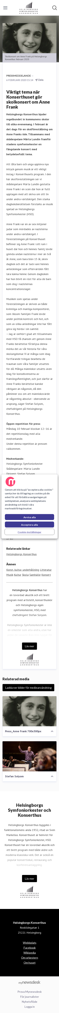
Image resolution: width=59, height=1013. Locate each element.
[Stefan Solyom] (29, 756)
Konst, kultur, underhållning (22, 570)
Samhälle (35, 575)
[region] (29, 507)
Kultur (17, 575)
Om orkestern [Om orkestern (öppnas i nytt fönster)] (29, 957)
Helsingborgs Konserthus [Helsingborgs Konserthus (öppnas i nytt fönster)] (21, 554)
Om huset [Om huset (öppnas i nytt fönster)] (30, 962)
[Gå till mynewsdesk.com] (29, 982)
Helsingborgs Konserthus (27, 590)
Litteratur (46, 570)
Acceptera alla (29, 524)
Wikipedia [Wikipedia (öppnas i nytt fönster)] (29, 952)
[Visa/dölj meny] (5, 7)
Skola (25, 575)
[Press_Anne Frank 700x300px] (29, 711)
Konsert (46, 575)
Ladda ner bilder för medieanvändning (28, 687)
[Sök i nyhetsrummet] (54, 7)
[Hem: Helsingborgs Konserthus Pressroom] (29, 8)
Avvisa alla (29, 517)
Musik (9, 575)
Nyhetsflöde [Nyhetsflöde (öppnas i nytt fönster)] (29, 1001)
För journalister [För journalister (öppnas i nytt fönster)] (29, 996)
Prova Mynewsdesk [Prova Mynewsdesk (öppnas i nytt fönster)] (29, 991)
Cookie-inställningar (29, 532)
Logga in (29, 1006)
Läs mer (29, 646)
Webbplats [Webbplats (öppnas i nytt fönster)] (29, 942)
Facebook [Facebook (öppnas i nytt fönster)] (29, 947)
